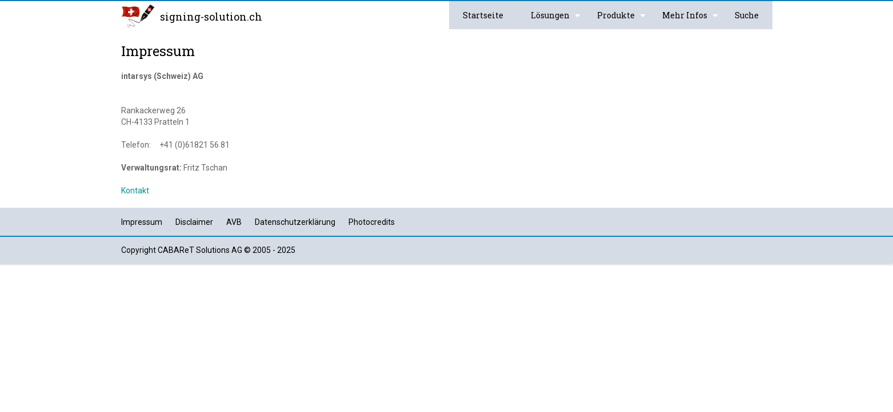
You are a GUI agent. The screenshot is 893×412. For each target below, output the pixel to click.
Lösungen (557, 19)
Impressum (141, 222)
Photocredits (372, 222)
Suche (747, 15)
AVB (234, 222)
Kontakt (135, 190)
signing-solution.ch (211, 16)
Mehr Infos (691, 19)
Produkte (622, 19)
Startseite (483, 15)
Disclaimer (194, 222)
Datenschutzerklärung (295, 222)
